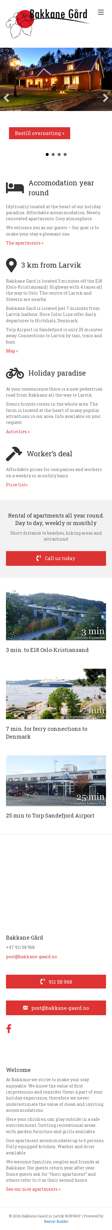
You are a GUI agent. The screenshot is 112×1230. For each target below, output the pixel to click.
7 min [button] (53, 154)
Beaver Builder (56, 1221)
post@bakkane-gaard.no (31, 956)
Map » (12, 351)
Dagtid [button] (65, 154)
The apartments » (24, 243)
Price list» (16, 485)
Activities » (18, 431)
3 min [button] (47, 154)
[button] (6, 98)
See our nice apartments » (33, 1189)
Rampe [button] (59, 154)
